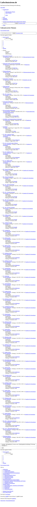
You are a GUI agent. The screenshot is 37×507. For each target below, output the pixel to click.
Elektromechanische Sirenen (28, 57)
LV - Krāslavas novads (7, 299)
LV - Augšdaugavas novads (8, 306)
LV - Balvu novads (6, 245)
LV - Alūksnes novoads (7, 260)
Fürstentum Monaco (7, 436)
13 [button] (3, 47)
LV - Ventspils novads (7, 375)
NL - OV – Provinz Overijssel (9, 192)
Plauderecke (27, 64)
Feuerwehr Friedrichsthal (8, 101)
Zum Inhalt (2, 7)
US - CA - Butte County (7, 160)
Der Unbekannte (8, 135)
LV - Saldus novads (7, 352)
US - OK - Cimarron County (8, 134)
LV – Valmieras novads (7, 222)
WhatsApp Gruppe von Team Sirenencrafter (11, 63)
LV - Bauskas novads (7, 337)
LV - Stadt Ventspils (7, 413)
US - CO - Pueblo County (8, 151)
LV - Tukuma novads (7, 398)
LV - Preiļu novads (6, 237)
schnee (6, 127)
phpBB (6, 496)
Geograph (6, 95)
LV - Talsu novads (6, 367)
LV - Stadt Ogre (6, 276)
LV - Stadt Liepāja (6, 390)
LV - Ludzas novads (7, 291)
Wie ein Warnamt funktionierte (9, 110)
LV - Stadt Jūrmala (6, 314)
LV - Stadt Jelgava (6, 329)
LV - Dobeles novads (7, 344)
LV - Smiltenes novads (7, 253)
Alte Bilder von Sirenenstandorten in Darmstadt (12, 119)
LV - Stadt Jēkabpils (7, 283)
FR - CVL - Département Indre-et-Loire (10, 428)
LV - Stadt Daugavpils (7, 405)
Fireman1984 (7, 111)
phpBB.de (14, 498)
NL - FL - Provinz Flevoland (8, 184)
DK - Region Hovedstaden (8, 176)
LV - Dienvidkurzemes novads (9, 360)
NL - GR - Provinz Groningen (9, 207)
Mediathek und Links (27, 79)
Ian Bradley (8, 494)
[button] (6, 37)
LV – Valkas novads (7, 215)
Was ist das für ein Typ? (7, 55)
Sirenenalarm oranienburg (8, 78)
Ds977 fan (7, 57)
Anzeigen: (7, 444)
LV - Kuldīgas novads (7, 382)
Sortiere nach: (22, 444)
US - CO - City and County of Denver (10, 143)
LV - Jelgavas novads (7, 321)
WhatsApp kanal (6, 86)
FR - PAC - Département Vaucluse (9, 421)
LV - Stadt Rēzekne (7, 268)
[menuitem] (10, 11)
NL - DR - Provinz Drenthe (8, 199)
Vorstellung (5, 126)
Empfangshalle (27, 127)
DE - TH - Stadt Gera (7, 94)
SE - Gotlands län (6, 230)
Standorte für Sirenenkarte (29, 95)
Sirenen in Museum (7, 71)
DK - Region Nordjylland (8, 169)
